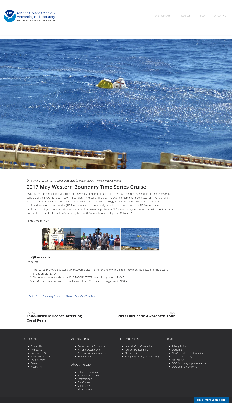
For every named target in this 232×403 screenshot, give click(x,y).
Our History (84, 385)
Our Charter (84, 382)
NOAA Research (86, 356)
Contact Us (36, 346)
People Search (38, 359)
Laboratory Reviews (88, 372)
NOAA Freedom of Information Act (190, 353)
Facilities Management (136, 349)
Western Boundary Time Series (81, 296)
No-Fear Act (178, 359)
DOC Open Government (184, 366)
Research (167, 16)
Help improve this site (211, 399)
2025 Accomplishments (90, 375)
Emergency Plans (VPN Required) (142, 356)
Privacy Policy (179, 346)
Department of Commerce (91, 346)
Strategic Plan (85, 378)
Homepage (36, 349)
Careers (35, 363)
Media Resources (87, 389)
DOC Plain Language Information (189, 363)
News (155, 16)
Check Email (131, 353)
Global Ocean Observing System (44, 296)
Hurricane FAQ (38, 353)
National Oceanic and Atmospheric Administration (92, 351)
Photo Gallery (95, 180)
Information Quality (182, 356)
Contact (214, 16)
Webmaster (37, 366)
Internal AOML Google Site (138, 346)
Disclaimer (177, 349)
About (200, 16)
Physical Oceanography (121, 180)
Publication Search (40, 356)
